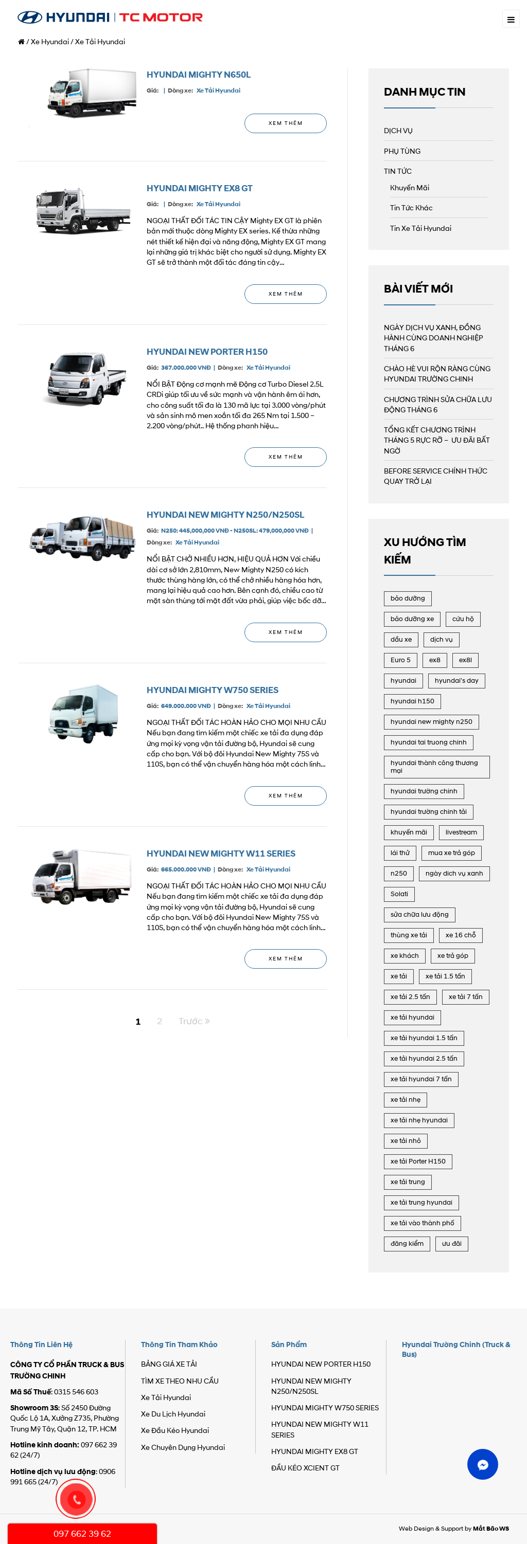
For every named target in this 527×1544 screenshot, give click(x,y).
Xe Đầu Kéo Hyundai (175, 1431)
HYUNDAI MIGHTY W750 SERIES (212, 690)
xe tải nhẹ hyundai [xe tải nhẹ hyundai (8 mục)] (419, 1120)
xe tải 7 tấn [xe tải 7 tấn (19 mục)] (466, 997)
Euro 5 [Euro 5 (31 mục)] (401, 660)
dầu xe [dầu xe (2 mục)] (401, 640)
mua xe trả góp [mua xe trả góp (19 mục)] (451, 853)
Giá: (153, 91)
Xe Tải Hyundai (218, 91)
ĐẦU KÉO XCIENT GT (305, 1469)
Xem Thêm (286, 123)
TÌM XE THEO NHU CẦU (180, 1382)
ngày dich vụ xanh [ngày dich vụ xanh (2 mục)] (454, 873)
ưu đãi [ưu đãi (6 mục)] (452, 1244)
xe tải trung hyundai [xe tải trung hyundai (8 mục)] (421, 1203)
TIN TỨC (398, 172)
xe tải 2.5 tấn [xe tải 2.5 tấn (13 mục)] (410, 997)
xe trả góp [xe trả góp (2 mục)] (452, 956)
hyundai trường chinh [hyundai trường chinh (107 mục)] (424, 791)
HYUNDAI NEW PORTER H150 (207, 352)
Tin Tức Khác (411, 208)
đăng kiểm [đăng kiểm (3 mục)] (407, 1244)
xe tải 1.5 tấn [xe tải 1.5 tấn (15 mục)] (445, 976)
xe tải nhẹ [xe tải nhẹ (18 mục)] (405, 1100)
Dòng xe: (180, 91)
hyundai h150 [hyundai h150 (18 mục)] (412, 701)
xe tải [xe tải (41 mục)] (399, 976)
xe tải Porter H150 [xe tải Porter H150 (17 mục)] (418, 1161)
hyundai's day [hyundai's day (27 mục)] (457, 681)
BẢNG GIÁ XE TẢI (169, 1365)
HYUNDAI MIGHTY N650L (199, 74)
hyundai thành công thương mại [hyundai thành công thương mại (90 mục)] (434, 767)
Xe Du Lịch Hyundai (173, 1415)
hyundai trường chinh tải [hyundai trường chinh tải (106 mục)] (429, 812)
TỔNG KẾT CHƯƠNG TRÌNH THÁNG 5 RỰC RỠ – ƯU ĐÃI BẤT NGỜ (437, 441)
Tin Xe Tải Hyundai (420, 229)
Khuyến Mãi (409, 188)
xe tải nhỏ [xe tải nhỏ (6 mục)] (406, 1141)
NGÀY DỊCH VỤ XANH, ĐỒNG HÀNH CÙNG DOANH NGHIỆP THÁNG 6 (433, 338)
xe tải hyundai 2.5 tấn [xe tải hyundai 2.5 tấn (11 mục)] (424, 1059)
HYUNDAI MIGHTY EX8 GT (200, 188)
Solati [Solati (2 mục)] (399, 894)
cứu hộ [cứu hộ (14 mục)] (463, 619)
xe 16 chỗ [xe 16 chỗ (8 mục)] (461, 935)
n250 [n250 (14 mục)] (399, 873)
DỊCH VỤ (398, 131)
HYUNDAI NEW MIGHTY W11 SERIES (221, 853)
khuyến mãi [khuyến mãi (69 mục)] (409, 832)
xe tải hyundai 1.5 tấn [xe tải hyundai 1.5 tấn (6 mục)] (424, 1038)
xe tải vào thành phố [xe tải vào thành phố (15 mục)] (422, 1223)
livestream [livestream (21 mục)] (461, 832)
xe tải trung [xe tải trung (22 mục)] (408, 1182)
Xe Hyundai (50, 42)
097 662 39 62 (82, 1534)
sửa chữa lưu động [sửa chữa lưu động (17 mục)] (420, 915)
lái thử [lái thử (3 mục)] (400, 853)
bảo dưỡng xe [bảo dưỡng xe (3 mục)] (412, 619)
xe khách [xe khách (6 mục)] (405, 956)
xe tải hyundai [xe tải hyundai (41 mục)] (412, 1017)
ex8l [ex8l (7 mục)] (465, 660)
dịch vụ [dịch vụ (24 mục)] (441, 640)
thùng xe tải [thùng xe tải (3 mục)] (409, 935)
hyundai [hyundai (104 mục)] (403, 681)
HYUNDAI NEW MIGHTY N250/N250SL (225, 515)
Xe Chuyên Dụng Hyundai (183, 1448)
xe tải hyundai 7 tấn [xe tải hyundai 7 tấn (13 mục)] (421, 1079)
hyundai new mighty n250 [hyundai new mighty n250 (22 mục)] (431, 722)
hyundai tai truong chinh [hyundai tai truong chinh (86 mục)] (429, 742)
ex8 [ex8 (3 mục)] (435, 660)
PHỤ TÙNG (402, 152)
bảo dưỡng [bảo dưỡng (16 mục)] (408, 598)
